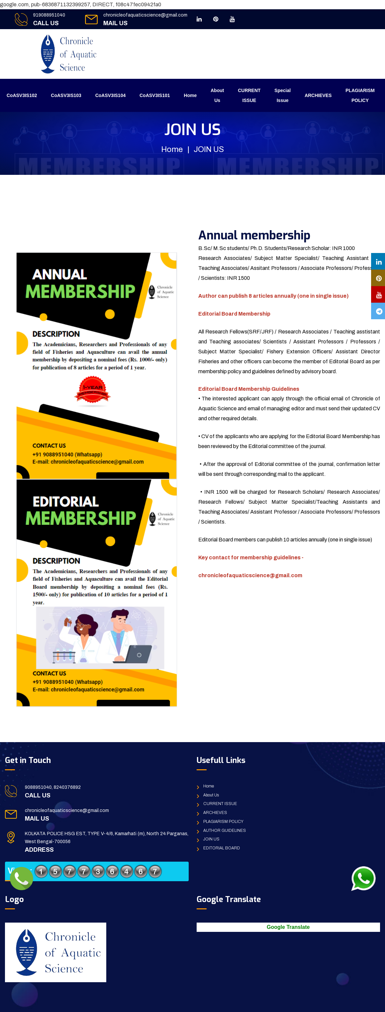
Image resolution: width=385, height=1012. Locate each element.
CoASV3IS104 (110, 95)
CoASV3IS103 (66, 95)
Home (190, 95)
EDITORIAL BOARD (221, 848)
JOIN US (211, 839)
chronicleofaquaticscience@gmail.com (145, 15)
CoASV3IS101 (154, 95)
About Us (217, 95)
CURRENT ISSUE (249, 95)
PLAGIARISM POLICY (360, 95)
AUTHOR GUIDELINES (224, 830)
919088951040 (49, 15)
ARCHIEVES (318, 95)
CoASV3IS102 (22, 95)
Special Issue (282, 95)
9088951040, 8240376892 (53, 787)
